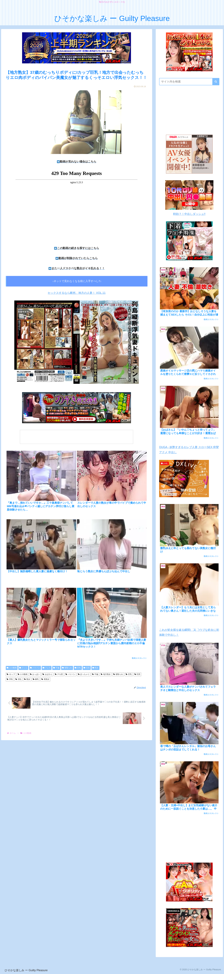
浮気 (10, 679)
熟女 (95, 668)
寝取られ (67, 668)
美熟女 (45, 679)
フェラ (47, 668)
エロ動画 (12, 668)
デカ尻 (59, 674)
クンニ (23, 668)
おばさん (47, 674)
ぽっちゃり (84, 674)
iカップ (11, 674)
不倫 (56, 668)
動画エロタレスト (139, 658)
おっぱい (35, 674)
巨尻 (87, 668)
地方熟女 (106, 674)
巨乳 (78, 668)
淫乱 (18, 679)
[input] (189, 81)
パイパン (35, 668)
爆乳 (36, 679)
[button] (215, 81)
